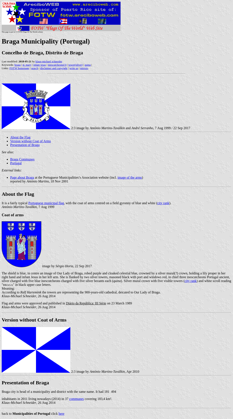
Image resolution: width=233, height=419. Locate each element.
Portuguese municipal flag (46, 203)
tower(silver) (75, 64)
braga (17, 64)
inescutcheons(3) (57, 64)
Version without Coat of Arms (30, 141)
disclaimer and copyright (53, 68)
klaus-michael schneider (49, 61)
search (34, 68)
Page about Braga (22, 177)
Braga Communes (22, 159)
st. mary (26, 64)
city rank (163, 203)
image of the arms (130, 177)
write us (73, 68)
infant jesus (39, 64)
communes (76, 399)
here (61, 413)
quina (88, 64)
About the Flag (20, 137)
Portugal (16, 163)
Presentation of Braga (25, 145)
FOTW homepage (19, 68)
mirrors (84, 68)
